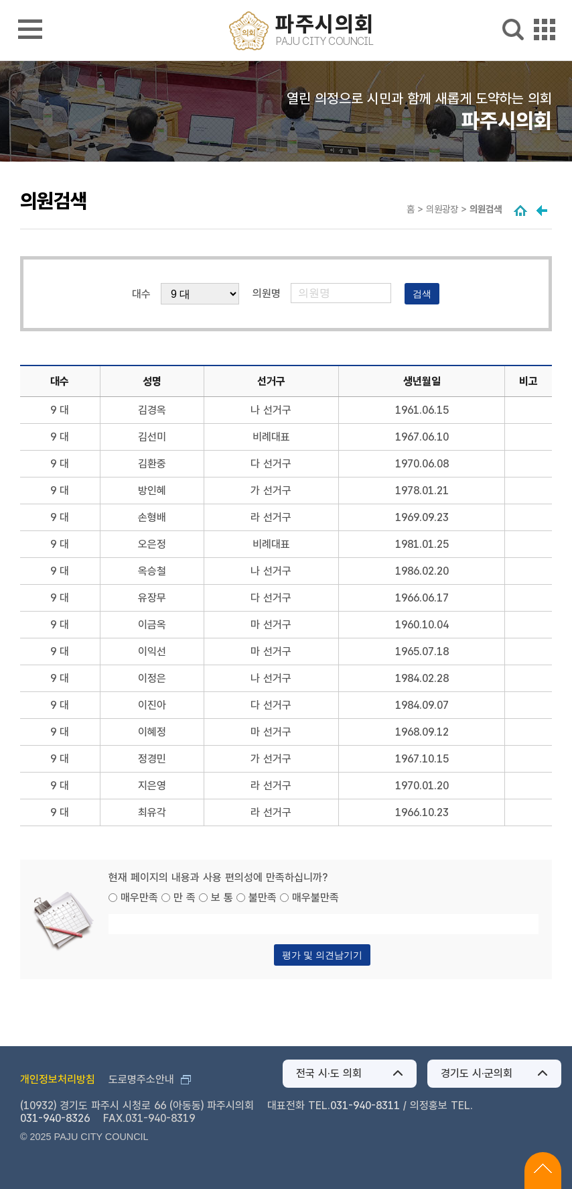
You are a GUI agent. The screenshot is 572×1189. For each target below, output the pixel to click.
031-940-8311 (365, 1105)
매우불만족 (315, 897)
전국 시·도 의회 (329, 1073)
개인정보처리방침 (57, 1079)
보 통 (222, 897)
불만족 (262, 897)
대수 (141, 294)
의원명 (267, 293)
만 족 (184, 897)
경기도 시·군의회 (476, 1073)
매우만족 (139, 897)
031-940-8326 (55, 1118)
